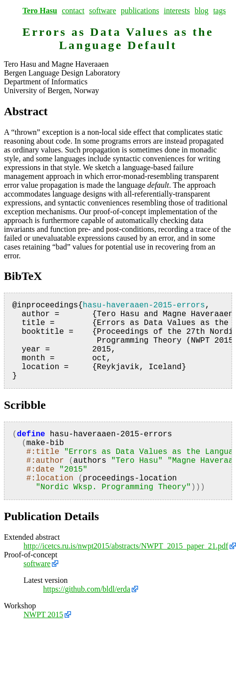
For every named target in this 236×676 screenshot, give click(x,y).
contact (73, 10)
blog (201, 10)
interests (176, 10)
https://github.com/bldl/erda (86, 589)
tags (219, 10)
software (102, 10)
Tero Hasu (40, 10)
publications (140, 10)
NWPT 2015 (43, 614)
